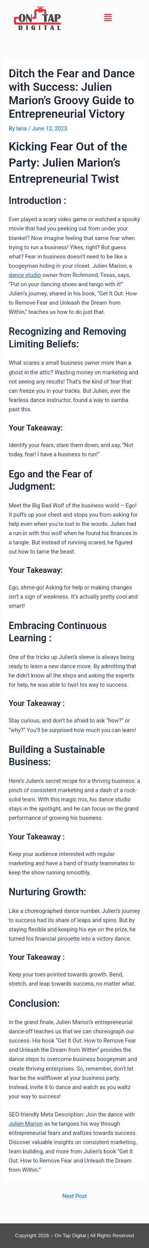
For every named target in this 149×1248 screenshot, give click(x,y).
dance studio (24, 275)
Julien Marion (25, 1123)
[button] (108, 18)
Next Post (74, 1196)
